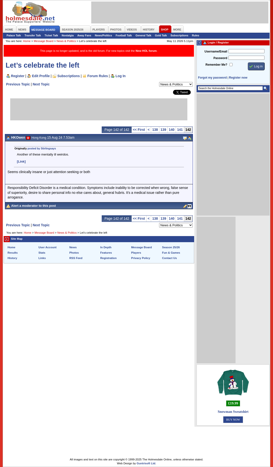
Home (27, 41)
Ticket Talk (51, 35)
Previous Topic (18, 84)
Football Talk (124, 35)
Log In (121, 76)
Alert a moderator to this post (33, 206)
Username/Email (215, 51)
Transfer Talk (33, 35)
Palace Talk (14, 35)
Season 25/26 (171, 247)
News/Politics (103, 35)
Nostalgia (68, 35)
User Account (47, 247)
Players (136, 252)
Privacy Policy (140, 258)
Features (106, 252)
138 (155, 130)
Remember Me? (216, 64)
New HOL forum (146, 50)
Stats (41, 252)
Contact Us (169, 258)
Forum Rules (97, 76)
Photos (74, 252)
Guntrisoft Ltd (146, 463)
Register (17, 76)
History (12, 258)
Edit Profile (41, 76)
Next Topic (41, 84)
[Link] (21, 161)
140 (171, 130)
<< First (139, 130)
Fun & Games (171, 252)
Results (13, 252)
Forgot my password (212, 77)
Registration (108, 258)
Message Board (44, 41)
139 (163, 130)
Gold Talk (161, 35)
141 (180, 130)
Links (42, 258)
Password (220, 58)
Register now (238, 77)
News (73, 247)
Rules (195, 35)
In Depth (105, 247)
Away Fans (84, 35)
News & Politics (66, 41)
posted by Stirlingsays (41, 148)
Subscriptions (179, 35)
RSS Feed (75, 258)
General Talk (143, 35)
